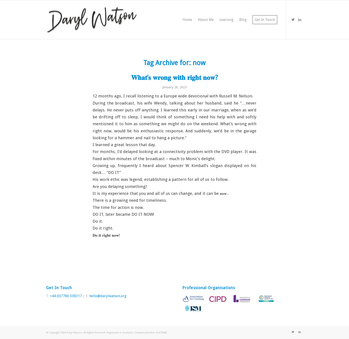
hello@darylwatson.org (107, 296)
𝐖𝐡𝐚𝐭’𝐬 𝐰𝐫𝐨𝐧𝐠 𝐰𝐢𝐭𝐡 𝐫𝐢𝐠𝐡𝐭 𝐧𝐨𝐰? (174, 77)
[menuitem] (187, 19)
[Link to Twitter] (293, 19)
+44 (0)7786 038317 (66, 296)
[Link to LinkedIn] (299, 19)
